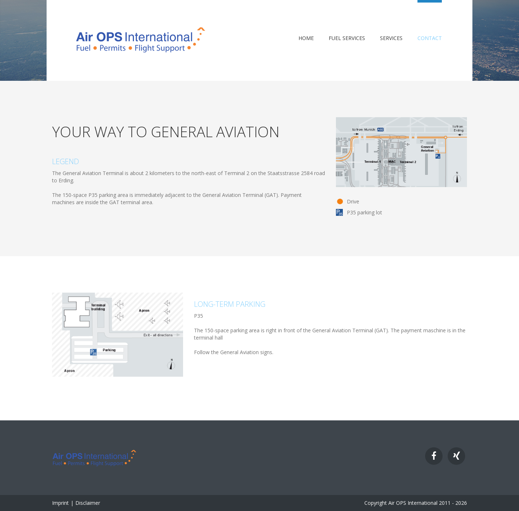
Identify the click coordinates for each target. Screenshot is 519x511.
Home (306, 38)
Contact (429, 38)
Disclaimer (87, 502)
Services (391, 38)
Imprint (60, 502)
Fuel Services (347, 38)
